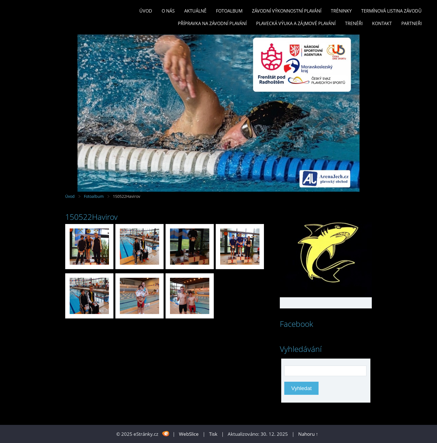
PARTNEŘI (411, 23)
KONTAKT (382, 23)
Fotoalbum (229, 11)
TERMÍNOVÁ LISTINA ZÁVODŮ (391, 11)
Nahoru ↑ (308, 434)
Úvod (145, 11)
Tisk (213, 434)
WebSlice (189, 434)
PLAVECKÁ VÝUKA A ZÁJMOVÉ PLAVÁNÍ (296, 23)
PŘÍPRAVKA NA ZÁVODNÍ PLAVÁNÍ (212, 23)
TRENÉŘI (354, 23)
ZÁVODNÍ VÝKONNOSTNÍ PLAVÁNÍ (286, 11)
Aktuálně (195, 11)
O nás (168, 11)
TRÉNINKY (341, 11)
